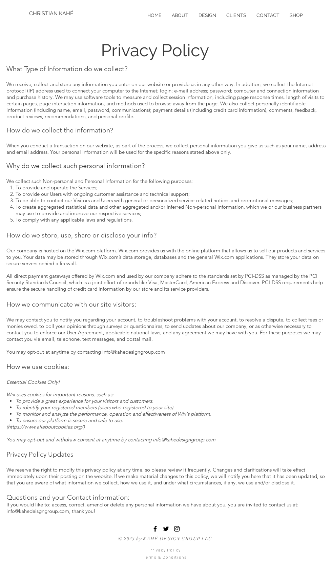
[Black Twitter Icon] (166, 529)
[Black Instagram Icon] (177, 529)
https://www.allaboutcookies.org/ (45, 426)
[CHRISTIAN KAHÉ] (51, 13)
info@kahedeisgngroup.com (37, 511)
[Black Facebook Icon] (155, 529)
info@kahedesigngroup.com (133, 352)
